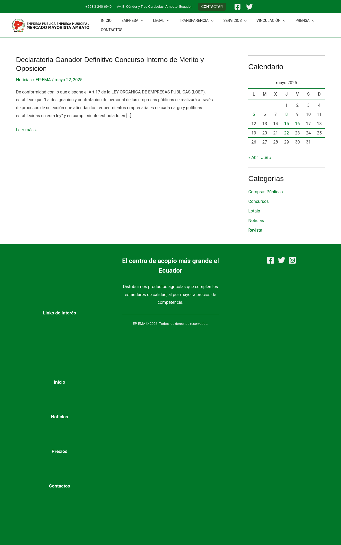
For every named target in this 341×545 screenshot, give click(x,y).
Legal (155, 20)
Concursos (258, 201)
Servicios (224, 20)
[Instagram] (292, 260)
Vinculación (258, 20)
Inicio (105, 20)
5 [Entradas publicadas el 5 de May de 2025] (254, 114)
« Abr (253, 157)
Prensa (289, 20)
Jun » (266, 157)
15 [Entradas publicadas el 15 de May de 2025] (286, 123)
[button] (212, 7)
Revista (255, 230)
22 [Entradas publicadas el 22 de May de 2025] (286, 133)
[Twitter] (249, 6)
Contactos (110, 30)
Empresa (129, 20)
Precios (59, 451)
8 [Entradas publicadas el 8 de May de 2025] (286, 114)
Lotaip (254, 211)
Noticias (24, 79)
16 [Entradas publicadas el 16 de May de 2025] (297, 123)
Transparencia (188, 20)
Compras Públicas (265, 191)
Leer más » (26, 129)
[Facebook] (237, 6)
